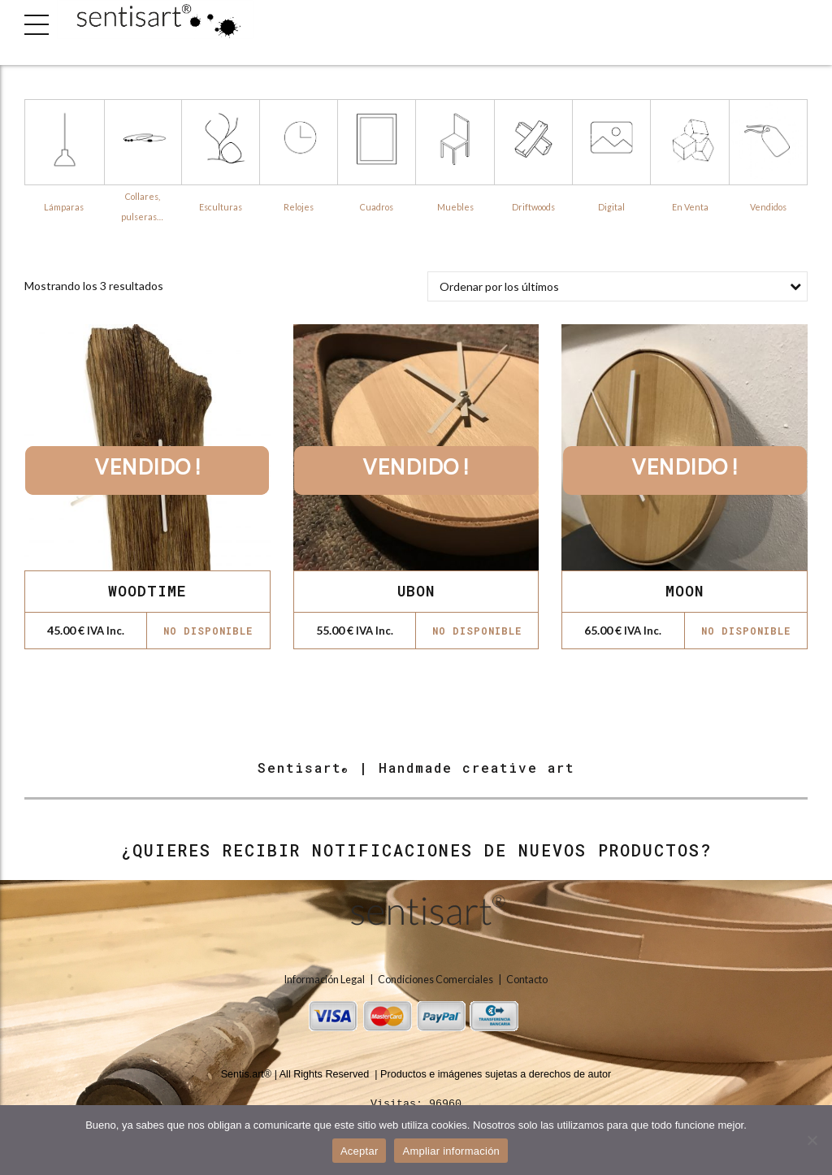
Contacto (527, 979)
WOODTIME (147, 591)
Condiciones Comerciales (435, 979)
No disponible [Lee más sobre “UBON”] (477, 630)
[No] (812, 1140)
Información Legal (325, 979)
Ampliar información (451, 1151)
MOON (684, 591)
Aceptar (359, 1151)
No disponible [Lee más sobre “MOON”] (746, 630)
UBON (416, 591)
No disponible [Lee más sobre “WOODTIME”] (208, 630)
